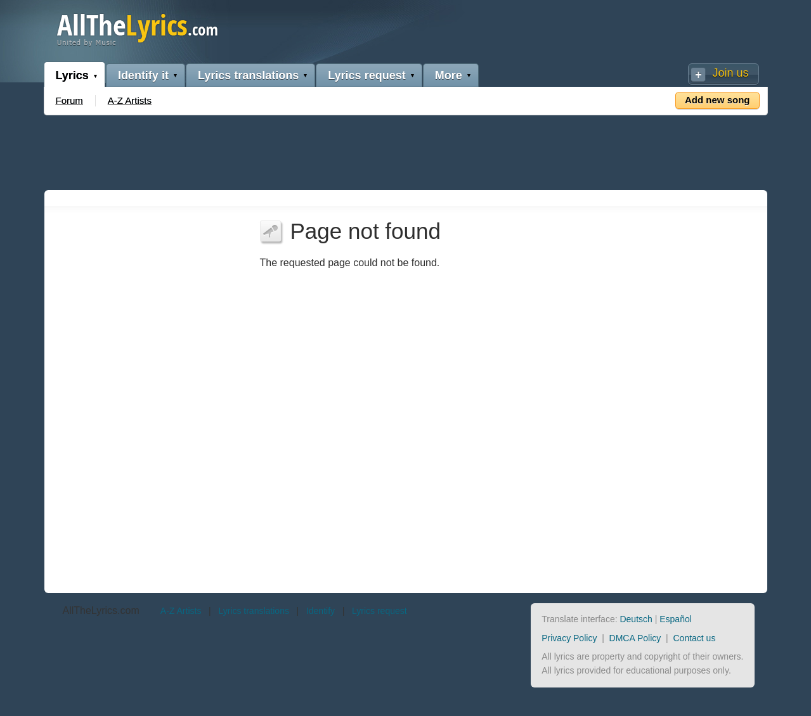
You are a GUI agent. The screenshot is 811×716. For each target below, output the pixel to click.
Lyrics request (366, 75)
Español (675, 619)
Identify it (143, 75)
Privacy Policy (569, 638)
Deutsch (636, 619)
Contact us (694, 638)
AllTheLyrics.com (101, 610)
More (448, 75)
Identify (320, 611)
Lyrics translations (248, 75)
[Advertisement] (406, 150)
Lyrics (72, 75)
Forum (69, 100)
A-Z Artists (130, 100)
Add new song (717, 99)
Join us (730, 73)
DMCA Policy (635, 638)
